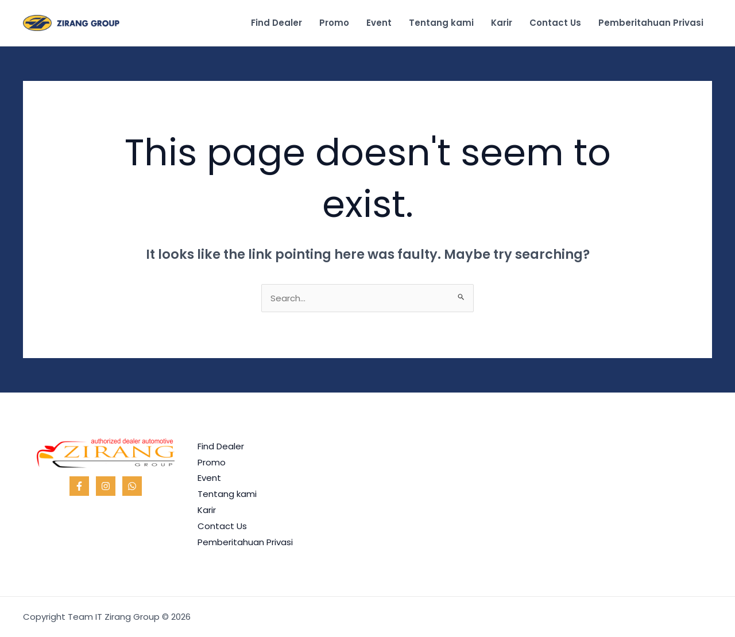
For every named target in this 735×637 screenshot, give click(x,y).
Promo (334, 23)
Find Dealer (276, 23)
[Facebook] (79, 486)
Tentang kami (441, 23)
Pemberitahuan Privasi (650, 23)
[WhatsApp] (132, 486)
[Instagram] (105, 486)
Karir (501, 23)
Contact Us (555, 23)
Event (379, 23)
